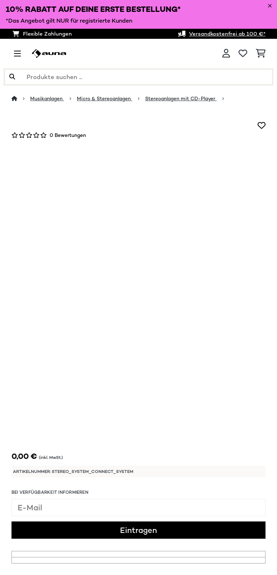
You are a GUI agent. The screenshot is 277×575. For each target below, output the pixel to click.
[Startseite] (20, 98)
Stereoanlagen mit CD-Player (181, 98)
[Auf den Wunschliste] (262, 125)
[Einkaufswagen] (261, 53)
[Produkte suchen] (138, 77)
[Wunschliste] (243, 53)
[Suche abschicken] (12, 77)
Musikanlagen (47, 98)
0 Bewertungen (68, 135)
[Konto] (226, 53)
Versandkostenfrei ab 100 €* (227, 33)
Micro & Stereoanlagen (104, 98)
